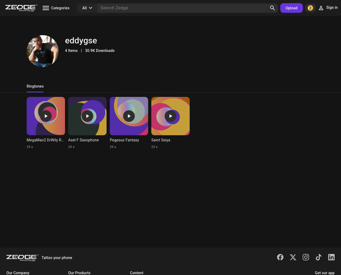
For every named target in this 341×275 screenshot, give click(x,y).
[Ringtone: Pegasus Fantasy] (129, 123)
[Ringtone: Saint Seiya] (170, 123)
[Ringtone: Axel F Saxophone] (87, 123)
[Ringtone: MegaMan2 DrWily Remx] (46, 123)
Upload (292, 8)
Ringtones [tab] (35, 86)
